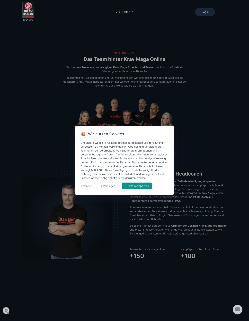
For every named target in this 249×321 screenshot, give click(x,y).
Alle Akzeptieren (137, 186)
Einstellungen (107, 186)
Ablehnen (86, 186)
